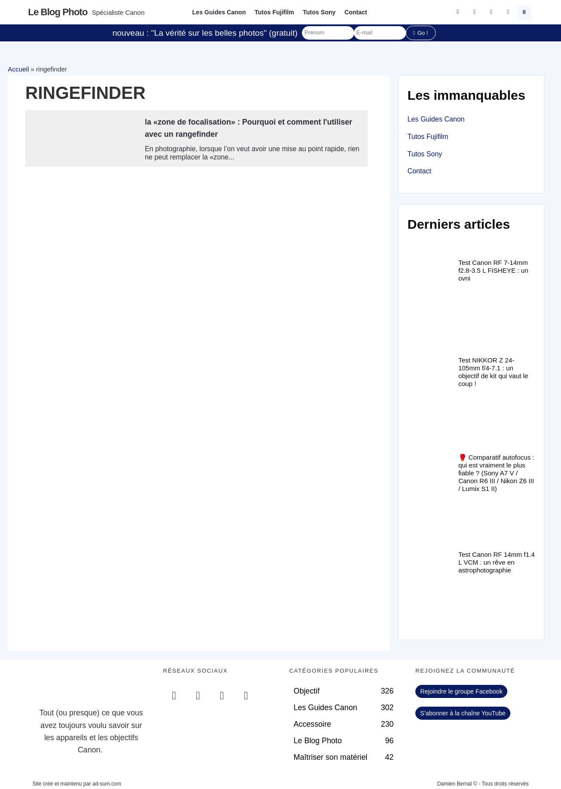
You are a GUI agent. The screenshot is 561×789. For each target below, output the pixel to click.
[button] (524, 12)
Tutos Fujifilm (274, 12)
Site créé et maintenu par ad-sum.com (76, 784)
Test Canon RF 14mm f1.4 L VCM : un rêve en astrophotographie (496, 562)
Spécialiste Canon (118, 12)
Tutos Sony (319, 12)
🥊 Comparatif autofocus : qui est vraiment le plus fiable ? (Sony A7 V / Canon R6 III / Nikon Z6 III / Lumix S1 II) (496, 473)
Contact (355, 12)
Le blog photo (57, 12)
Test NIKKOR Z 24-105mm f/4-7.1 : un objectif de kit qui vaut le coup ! (493, 371)
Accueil (18, 69)
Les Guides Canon (219, 12)
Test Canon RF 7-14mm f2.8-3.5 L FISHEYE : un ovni (493, 270)
